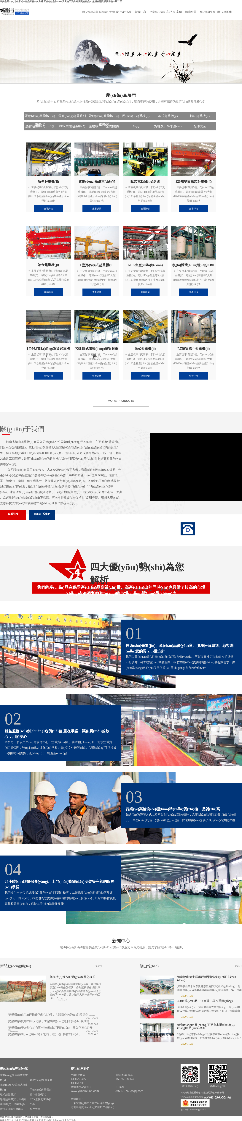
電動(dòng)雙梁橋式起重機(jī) (104, 117)
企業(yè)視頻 (157, 11)
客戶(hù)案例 (174, 11)
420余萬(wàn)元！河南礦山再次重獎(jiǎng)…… (208, 1000)
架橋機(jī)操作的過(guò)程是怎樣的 (72, 977)
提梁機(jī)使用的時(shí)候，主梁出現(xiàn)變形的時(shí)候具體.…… (52, 1021)
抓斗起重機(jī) (200, 116)
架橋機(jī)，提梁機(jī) (12, 1104)
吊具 (136, 126)
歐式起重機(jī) (168, 116)
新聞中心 (140, 11)
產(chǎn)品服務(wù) (208, 14)
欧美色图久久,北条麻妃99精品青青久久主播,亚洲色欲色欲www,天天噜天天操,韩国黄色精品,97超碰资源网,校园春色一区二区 (61, 1)
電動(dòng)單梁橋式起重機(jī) (40, 117)
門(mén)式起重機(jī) (135, 116)
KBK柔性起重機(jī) (72, 126)
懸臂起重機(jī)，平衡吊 (40, 127)
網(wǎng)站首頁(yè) (90, 14)
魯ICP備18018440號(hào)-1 (194, 1109)
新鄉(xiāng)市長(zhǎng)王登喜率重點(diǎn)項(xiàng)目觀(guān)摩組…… (206, 1026)
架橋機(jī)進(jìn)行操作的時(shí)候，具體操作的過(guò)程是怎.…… (51, 1014)
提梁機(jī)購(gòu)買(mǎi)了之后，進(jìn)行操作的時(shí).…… (47, 1034)
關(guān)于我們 (107, 14)
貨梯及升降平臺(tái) (168, 126)
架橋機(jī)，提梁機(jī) (104, 126)
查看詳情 (13, 514)
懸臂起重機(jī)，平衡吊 (13, 1099)
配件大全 (199, 126)
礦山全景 (190, 11)
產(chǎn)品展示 (124, 14)
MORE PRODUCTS (121, 400)
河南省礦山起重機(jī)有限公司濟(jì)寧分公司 (202, 1092)
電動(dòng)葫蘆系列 (72, 116)
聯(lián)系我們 (224, 14)
